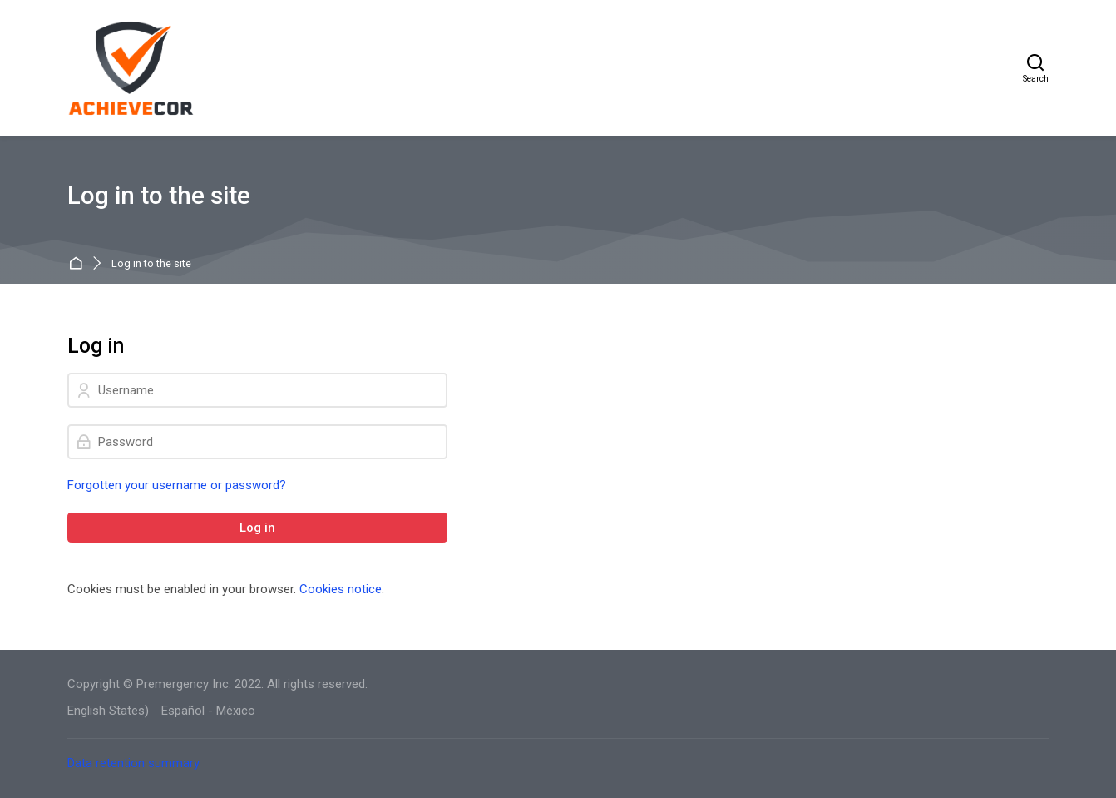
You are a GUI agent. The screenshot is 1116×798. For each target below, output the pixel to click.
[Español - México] (208, 711)
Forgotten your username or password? (176, 485)
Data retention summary (133, 763)
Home (78, 264)
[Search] (1036, 68)
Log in (257, 527)
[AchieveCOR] (131, 68)
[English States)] (108, 711)
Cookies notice (340, 589)
